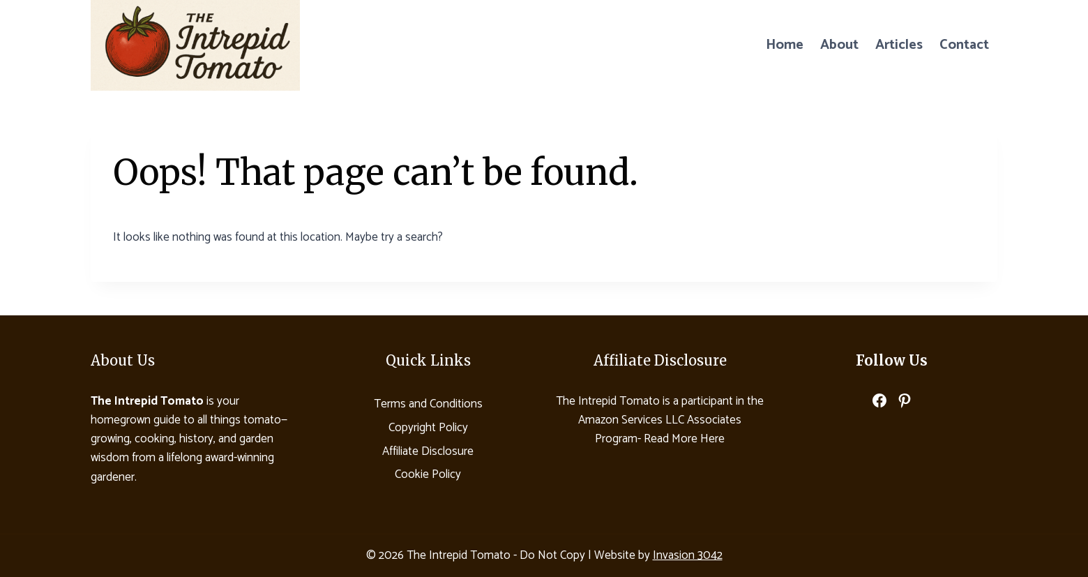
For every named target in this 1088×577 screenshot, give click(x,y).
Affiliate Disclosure (428, 451)
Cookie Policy (428, 474)
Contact (964, 45)
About (839, 45)
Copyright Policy (428, 427)
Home (784, 45)
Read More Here (684, 439)
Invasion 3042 (688, 555)
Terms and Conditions (428, 404)
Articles (899, 45)
